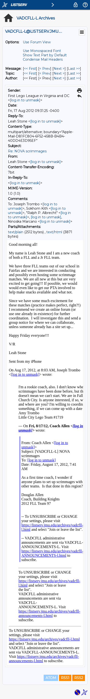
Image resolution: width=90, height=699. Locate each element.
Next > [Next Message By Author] (59, 78)
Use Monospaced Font (42, 51)
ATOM (51, 678)
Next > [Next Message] (59, 68)
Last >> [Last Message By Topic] (74, 73)
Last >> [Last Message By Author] (74, 78)
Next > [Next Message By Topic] (59, 73)
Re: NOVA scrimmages (27, 151)
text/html (54, 232)
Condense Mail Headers (43, 59)
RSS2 (78, 678)
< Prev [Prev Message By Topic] (44, 73)
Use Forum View (37, 42)
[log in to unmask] (25, 100)
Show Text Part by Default (45, 55)
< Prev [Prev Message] (44, 68)
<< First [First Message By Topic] (30, 73)
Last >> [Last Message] (74, 68)
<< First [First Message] (30, 68)
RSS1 (65, 678)
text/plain (15, 232)
